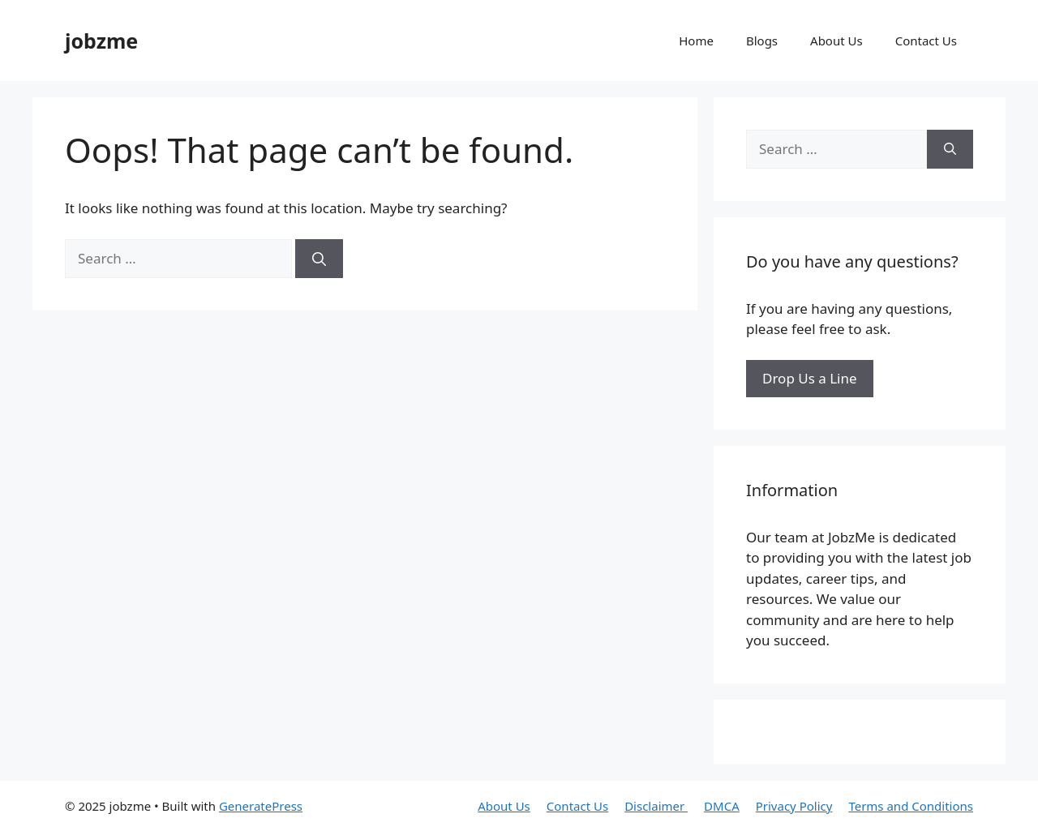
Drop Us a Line (809, 378)
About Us (836, 40)
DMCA (722, 806)
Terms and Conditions (910, 806)
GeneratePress (260, 806)
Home (696, 40)
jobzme (101, 40)
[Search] (319, 258)
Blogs (762, 40)
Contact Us (926, 40)
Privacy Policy (794, 806)
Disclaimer (656, 806)
